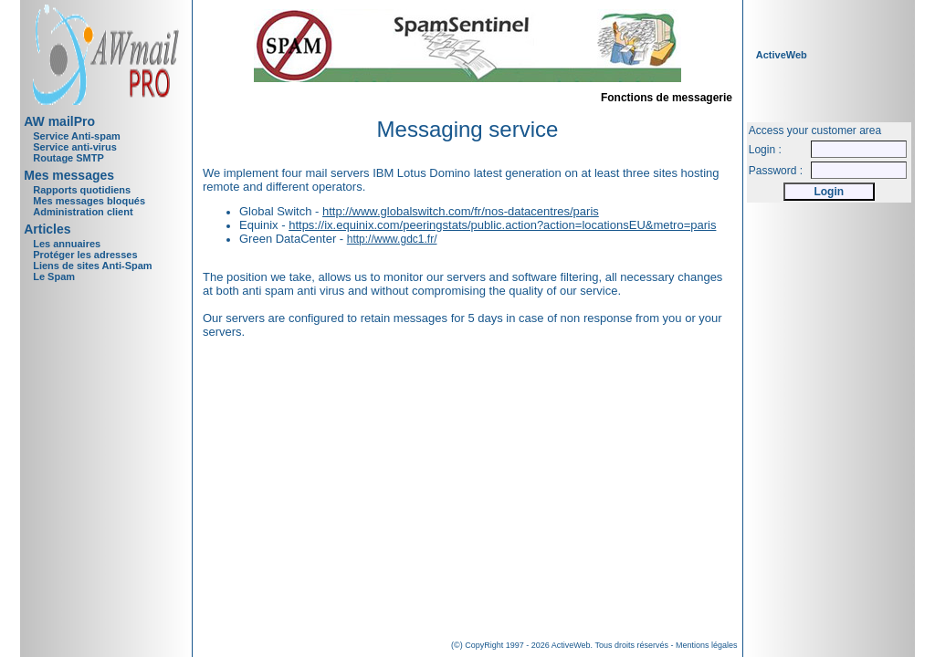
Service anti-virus (75, 146)
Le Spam (54, 276)
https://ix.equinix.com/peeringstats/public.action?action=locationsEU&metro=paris (502, 225)
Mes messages (69, 175)
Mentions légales (707, 645)
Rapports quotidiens (82, 189)
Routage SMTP (68, 157)
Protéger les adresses (85, 254)
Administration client (82, 211)
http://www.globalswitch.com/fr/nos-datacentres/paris (460, 211)
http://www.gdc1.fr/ (392, 239)
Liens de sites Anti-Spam (92, 265)
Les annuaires (66, 243)
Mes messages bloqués (89, 200)
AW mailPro (59, 121)
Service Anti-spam (77, 135)
